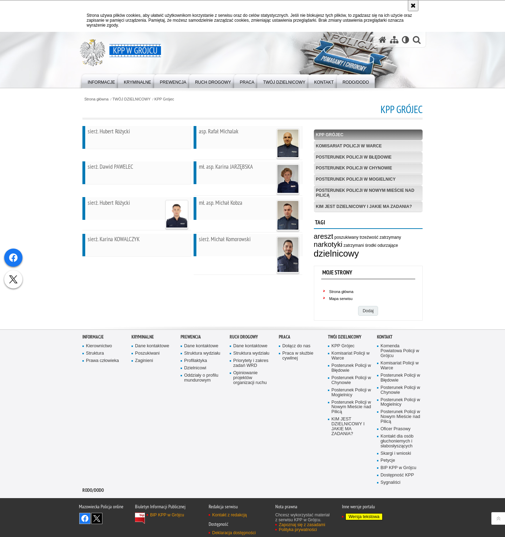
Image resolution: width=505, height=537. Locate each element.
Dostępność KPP (397, 504)
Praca (284, 366)
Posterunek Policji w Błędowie (354, 157)
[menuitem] (101, 80)
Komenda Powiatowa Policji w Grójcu (400, 380)
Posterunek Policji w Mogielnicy (356, 179)
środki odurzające (381, 245)
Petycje (388, 489)
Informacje (93, 366)
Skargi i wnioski (396, 482)
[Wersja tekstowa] (405, 39)
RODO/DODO (93, 519)
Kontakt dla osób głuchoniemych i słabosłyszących (397, 470)
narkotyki (328, 244)
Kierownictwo (99, 375)
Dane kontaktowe (152, 375)
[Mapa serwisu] (394, 39)
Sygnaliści (390, 511)
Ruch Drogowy (244, 366)
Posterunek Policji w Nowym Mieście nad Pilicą (365, 192)
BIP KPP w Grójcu (398, 497)
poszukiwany (346, 237)
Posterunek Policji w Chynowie (354, 168)
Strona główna (96, 99)
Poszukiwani (147, 382)
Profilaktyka (195, 389)
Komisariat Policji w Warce (349, 146)
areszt (324, 236)
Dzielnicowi (195, 397)
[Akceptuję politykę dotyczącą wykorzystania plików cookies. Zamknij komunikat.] (413, 5)
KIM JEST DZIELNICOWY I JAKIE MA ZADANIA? (364, 206)
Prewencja (191, 366)
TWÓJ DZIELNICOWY (132, 99)
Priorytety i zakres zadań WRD (250, 392)
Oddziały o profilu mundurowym (201, 406)
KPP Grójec (164, 99)
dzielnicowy (336, 253)
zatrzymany (390, 237)
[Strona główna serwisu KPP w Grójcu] (382, 39)
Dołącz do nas (296, 375)
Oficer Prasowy (396, 457)
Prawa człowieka (102, 389)
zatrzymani (354, 245)
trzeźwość (369, 237)
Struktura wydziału (202, 382)
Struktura (95, 382)
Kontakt (384, 366)
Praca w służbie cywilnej (297, 385)
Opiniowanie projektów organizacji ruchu (250, 406)
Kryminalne (143, 366)
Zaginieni (144, 389)
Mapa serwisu (341, 299)
